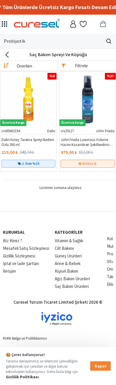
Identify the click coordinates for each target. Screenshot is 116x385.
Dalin (51, 130)
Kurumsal (14, 232)
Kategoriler (69, 232)
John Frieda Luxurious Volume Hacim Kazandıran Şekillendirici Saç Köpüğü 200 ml (85, 143)
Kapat (101, 366)
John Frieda (105, 130)
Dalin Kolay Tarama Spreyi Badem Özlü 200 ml (27, 142)
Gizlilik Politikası (22, 376)
